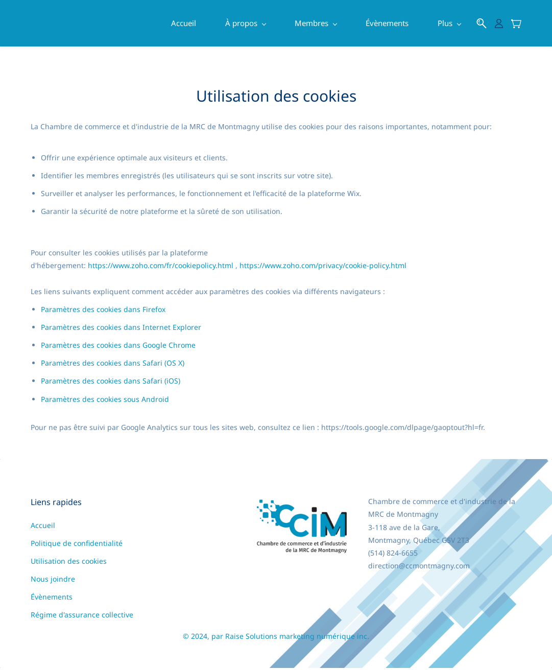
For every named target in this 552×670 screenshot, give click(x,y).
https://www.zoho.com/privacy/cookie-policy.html (322, 267)
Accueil (43, 527)
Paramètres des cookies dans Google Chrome (118, 347)
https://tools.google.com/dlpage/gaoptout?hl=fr (402, 429)
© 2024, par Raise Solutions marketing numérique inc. (276, 638)
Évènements (52, 599)
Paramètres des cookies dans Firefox (103, 311)
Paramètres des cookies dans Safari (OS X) (112, 365)
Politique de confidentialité (77, 545)
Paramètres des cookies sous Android (105, 400)
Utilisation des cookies (69, 563)
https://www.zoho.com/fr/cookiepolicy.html (160, 267)
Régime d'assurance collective (82, 616)
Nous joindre (53, 581)
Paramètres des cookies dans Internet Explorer (121, 328)
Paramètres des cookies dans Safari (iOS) (110, 383)
